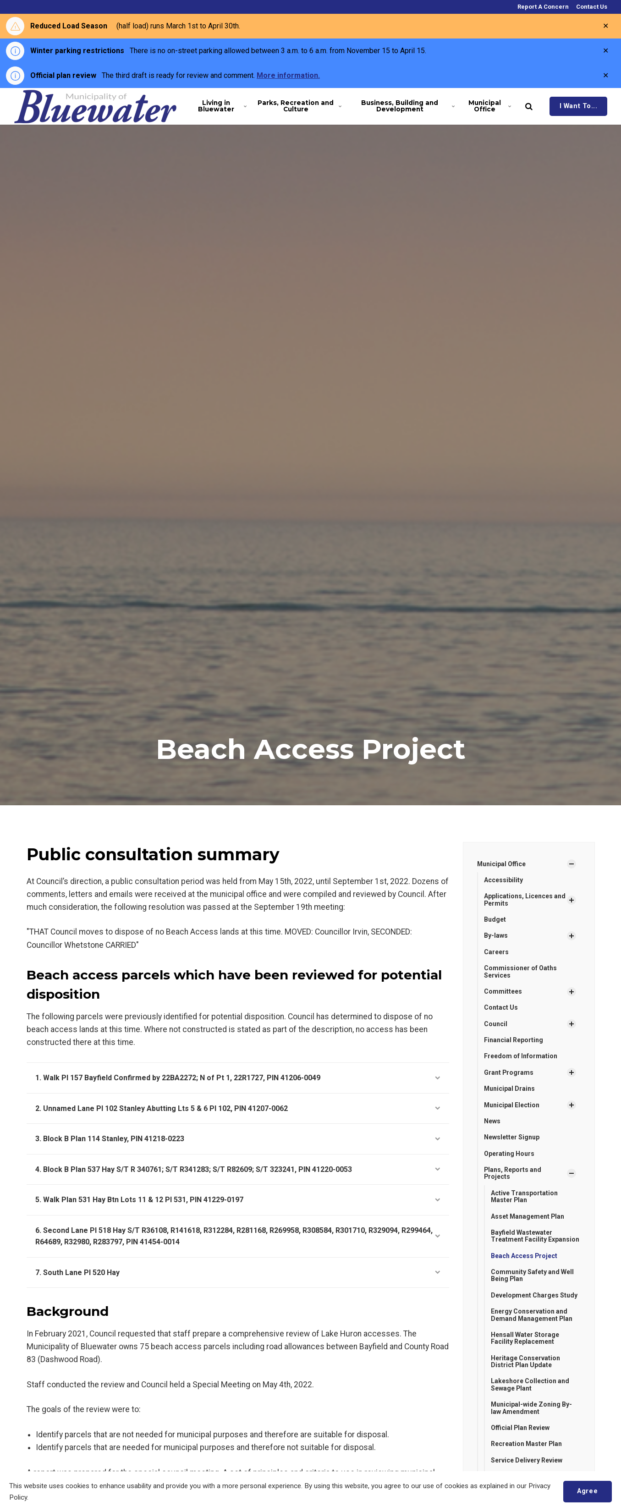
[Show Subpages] (571, 864)
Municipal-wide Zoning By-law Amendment (531, 1408)
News (492, 1121)
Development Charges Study (534, 1295)
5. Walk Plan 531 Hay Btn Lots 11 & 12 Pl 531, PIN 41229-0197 (238, 1199)
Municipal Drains (509, 1088)
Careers (496, 952)
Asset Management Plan (528, 1216)
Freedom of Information (520, 1056)
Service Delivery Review (526, 1460)
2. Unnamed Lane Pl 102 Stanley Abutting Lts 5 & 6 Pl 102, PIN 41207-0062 (238, 1108)
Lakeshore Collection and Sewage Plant (530, 1385)
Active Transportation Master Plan (524, 1196)
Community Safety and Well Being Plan (532, 1275)
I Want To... (579, 106)
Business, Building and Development (406, 106)
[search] (529, 106)
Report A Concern (542, 6)
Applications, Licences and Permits (525, 899)
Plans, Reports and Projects (513, 1173)
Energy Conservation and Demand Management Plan (532, 1315)
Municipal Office (489, 106)
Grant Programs (509, 1072)
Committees (503, 991)
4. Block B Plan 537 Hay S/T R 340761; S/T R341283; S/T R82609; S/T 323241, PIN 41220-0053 (238, 1169)
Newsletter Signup (511, 1137)
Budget (495, 919)
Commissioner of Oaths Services (520, 971)
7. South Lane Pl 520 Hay (238, 1272)
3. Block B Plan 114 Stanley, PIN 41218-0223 (238, 1138)
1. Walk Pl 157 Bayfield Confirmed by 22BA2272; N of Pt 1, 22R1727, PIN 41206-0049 (238, 1077)
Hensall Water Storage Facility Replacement (525, 1338)
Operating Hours (509, 1153)
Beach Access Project (524, 1255)
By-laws (496, 936)
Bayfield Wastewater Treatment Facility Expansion (535, 1236)
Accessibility (503, 880)
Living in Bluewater (222, 106)
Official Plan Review (520, 1428)
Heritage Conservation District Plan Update (525, 1361)
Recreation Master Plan (527, 1444)
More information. (288, 75)
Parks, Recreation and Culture (298, 106)
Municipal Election (512, 1105)
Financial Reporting (513, 1040)
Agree (587, 1491)
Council (495, 1024)
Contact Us (591, 6)
